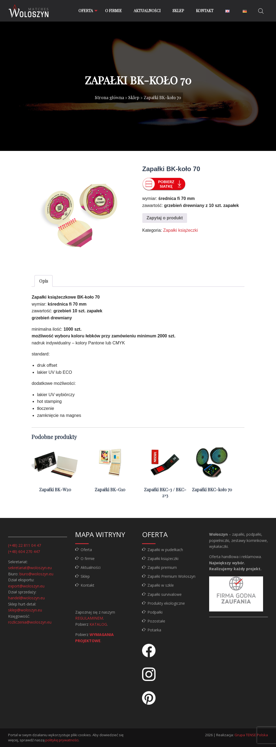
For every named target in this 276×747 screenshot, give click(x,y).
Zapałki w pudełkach (165, 549)
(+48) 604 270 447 (24, 551)
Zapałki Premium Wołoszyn (171, 576)
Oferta (85, 10)
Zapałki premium (162, 567)
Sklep (178, 10)
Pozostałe (156, 621)
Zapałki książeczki (180, 230)
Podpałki (155, 612)
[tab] (43, 281)
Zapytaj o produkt (165, 218)
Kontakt (204, 10)
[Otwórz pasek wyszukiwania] (261, 10)
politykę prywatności (61, 740)
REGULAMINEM (89, 618)
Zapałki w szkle (160, 585)
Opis (43, 281)
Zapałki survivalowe (164, 594)
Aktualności (147, 10)
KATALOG (98, 624)
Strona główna (109, 97)
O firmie (113, 10)
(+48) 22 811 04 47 (24, 545)
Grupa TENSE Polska (251, 734)
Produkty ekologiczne (166, 603)
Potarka (154, 629)
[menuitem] (85, 11)
